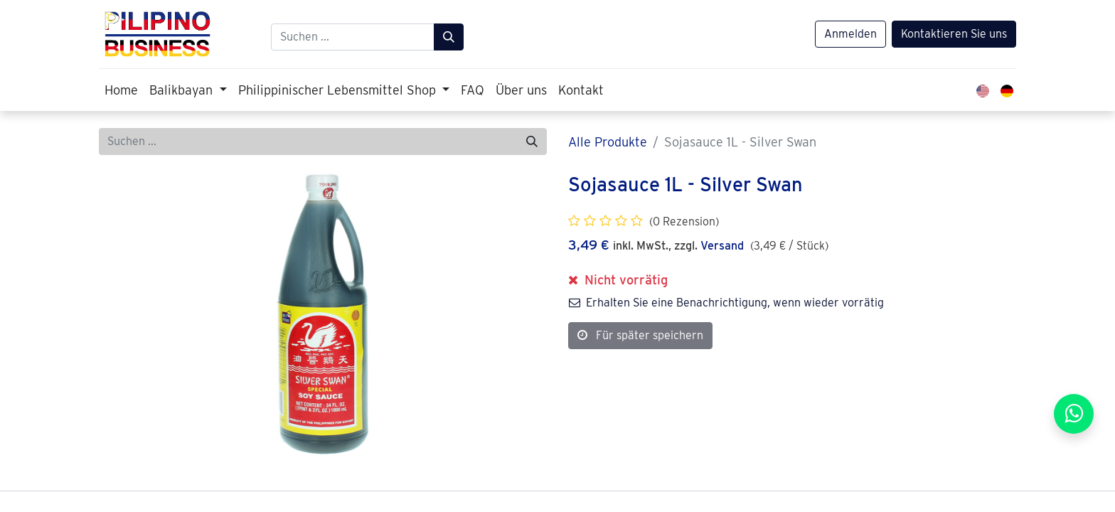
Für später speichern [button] (640, 335)
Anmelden (850, 34)
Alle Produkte (607, 141)
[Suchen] (449, 36)
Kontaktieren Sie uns (954, 34)
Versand (722, 245)
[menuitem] (121, 90)
